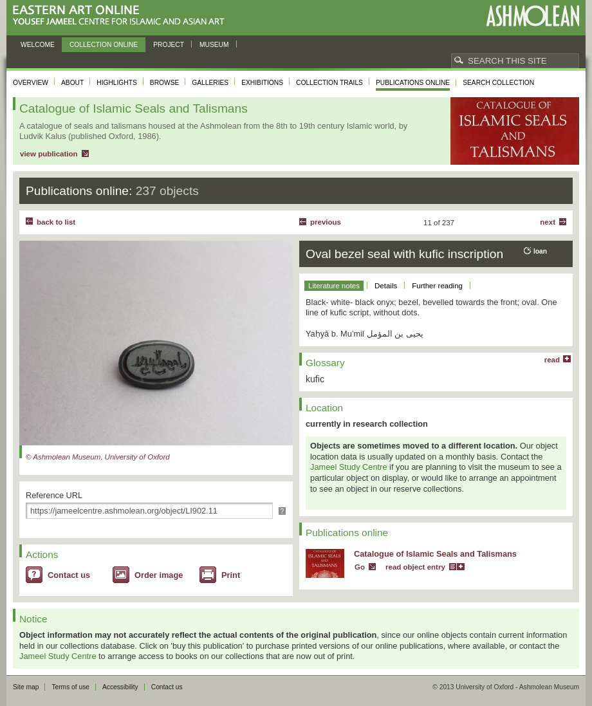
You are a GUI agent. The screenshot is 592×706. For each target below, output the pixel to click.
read (552, 360)
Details (386, 286)
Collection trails (329, 82)
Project (168, 44)
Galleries (210, 82)
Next (547, 222)
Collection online (103, 44)
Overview (30, 82)
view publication (49, 154)
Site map (26, 687)
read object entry (415, 567)
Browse (165, 82)
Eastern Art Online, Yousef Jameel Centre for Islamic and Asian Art (122, 15)
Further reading (437, 286)
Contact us (69, 575)
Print (230, 575)
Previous (325, 222)
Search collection (498, 82)
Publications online (413, 82)
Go (360, 567)
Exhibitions (262, 82)
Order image (158, 575)
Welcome (38, 44)
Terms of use (70, 687)
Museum (214, 44)
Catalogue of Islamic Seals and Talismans (435, 554)
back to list (56, 222)
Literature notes (334, 286)
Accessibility (120, 687)
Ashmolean (532, 15)
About (72, 82)
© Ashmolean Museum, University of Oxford (98, 457)
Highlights (117, 82)
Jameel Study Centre (348, 467)
